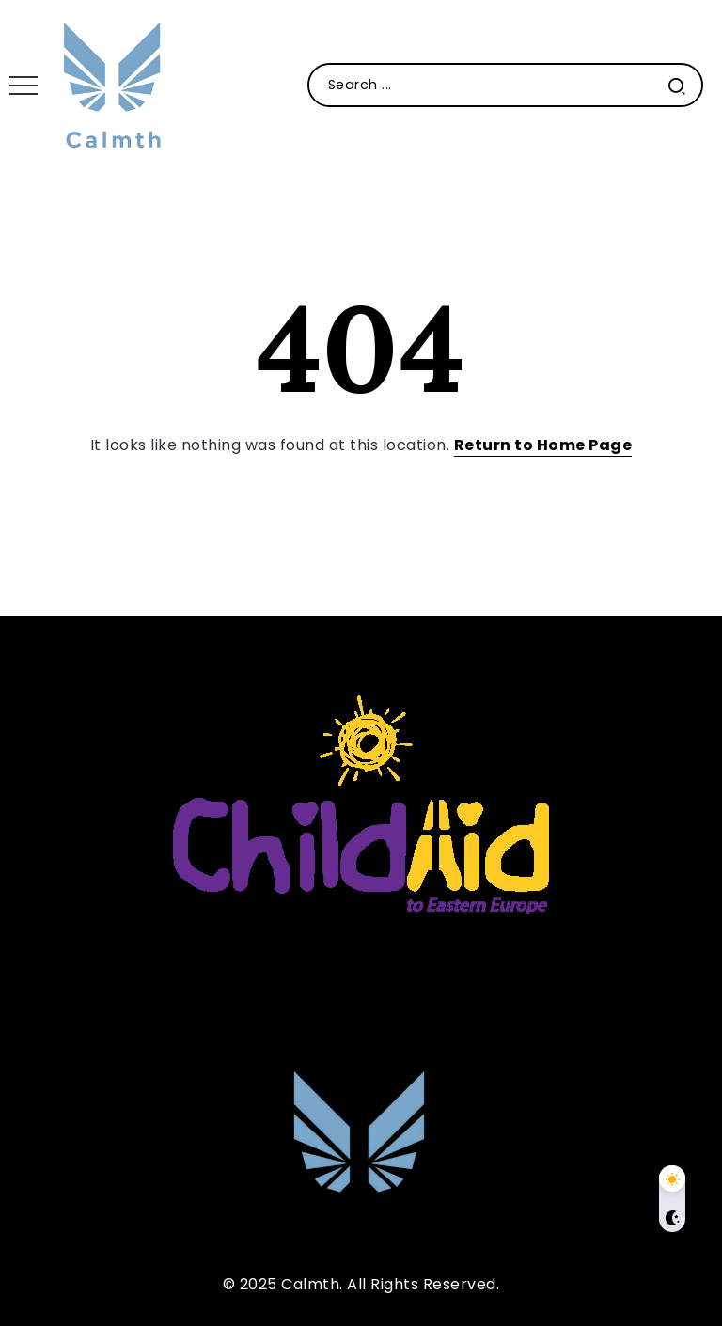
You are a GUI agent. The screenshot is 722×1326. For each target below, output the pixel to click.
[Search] (505, 85)
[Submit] (676, 85)
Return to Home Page (543, 445)
